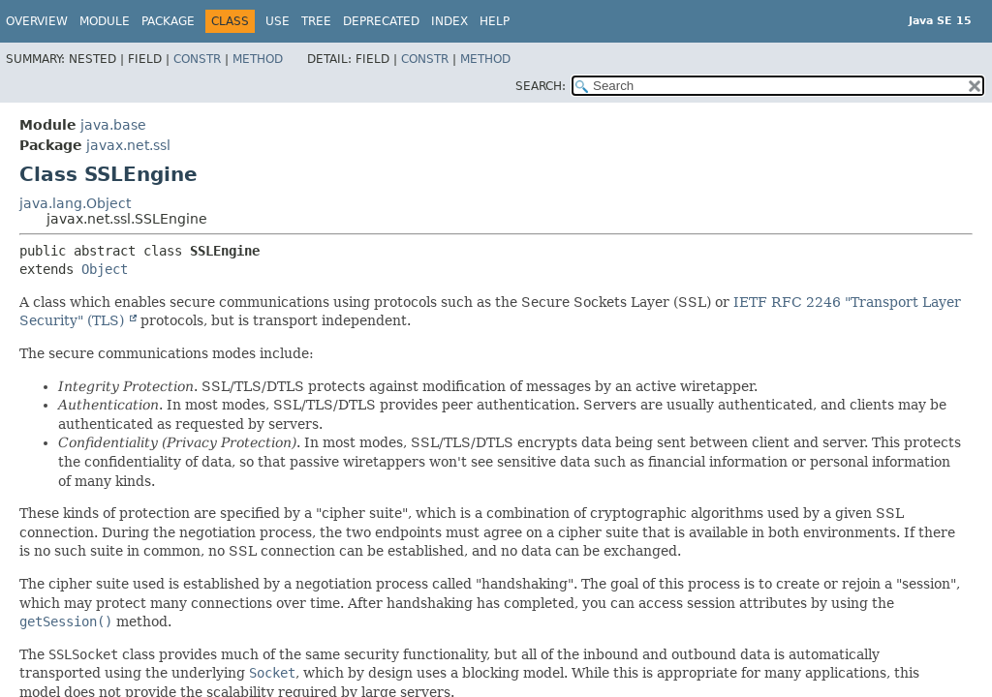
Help (495, 21)
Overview (37, 21)
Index (449, 21)
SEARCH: (540, 86)
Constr (197, 59)
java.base (113, 125)
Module (104, 21)
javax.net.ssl (128, 145)
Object (104, 269)
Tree (316, 21)
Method (257, 59)
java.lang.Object (75, 203)
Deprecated (381, 21)
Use (277, 21)
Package (168, 21)
